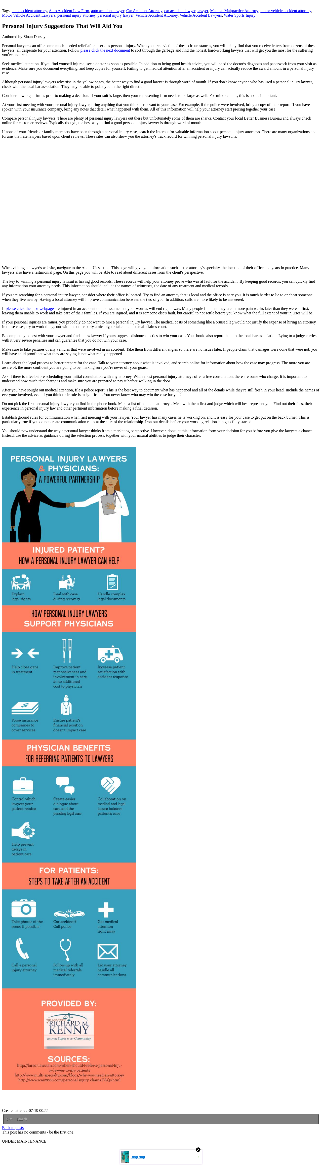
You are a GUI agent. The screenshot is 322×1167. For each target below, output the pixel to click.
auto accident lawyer (107, 11)
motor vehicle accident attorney (285, 11)
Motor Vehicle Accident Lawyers (28, 15)
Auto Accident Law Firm (69, 11)
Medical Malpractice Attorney (234, 11)
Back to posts (13, 1127)
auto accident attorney (29, 11)
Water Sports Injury (240, 15)
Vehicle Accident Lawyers (201, 15)
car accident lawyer (179, 11)
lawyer (202, 11)
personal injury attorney (76, 15)
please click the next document (105, 50)
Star (21, 1119)
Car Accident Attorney (144, 11)
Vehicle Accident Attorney (156, 15)
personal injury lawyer (115, 15)
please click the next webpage (30, 308)
